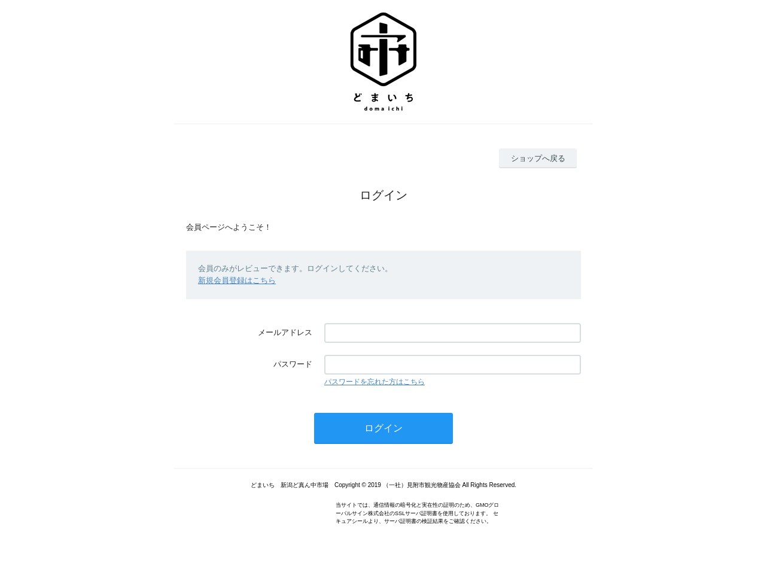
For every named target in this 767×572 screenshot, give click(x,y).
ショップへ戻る (538, 158)
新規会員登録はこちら (237, 280)
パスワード (292, 364)
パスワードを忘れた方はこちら (374, 382)
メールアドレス (285, 332)
